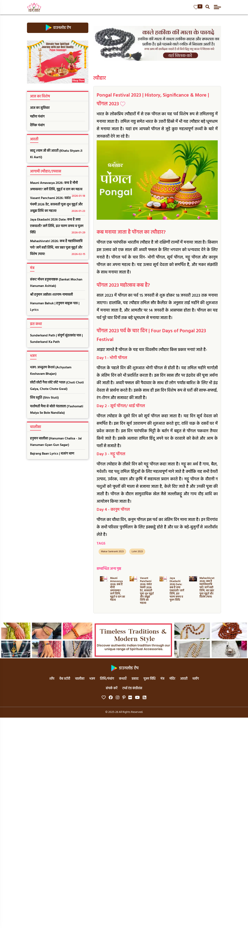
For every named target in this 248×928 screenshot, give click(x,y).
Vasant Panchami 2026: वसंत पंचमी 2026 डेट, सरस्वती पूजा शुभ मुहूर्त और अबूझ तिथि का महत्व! (57, 204)
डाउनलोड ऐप (57, 28)
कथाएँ (123, 679)
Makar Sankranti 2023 (112, 552)
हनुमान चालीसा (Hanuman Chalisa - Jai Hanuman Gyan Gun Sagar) (56, 442)
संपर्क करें (111, 688)
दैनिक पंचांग (37, 125)
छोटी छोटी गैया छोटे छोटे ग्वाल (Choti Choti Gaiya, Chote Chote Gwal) (57, 386)
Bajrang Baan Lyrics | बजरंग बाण (52, 453)
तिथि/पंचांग (107, 679)
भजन (92, 679)
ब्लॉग (195, 679)
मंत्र (162, 679)
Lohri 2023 (137, 552)
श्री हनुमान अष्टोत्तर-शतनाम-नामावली (51, 294)
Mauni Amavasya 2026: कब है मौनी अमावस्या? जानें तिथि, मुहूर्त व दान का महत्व (57, 187)
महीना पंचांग (37, 116)
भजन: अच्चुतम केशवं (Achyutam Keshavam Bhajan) (50, 371)
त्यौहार (99, 78)
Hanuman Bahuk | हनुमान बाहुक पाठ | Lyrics (54, 307)
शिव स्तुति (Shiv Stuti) (44, 397)
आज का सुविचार (40, 108)
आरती (183, 679)
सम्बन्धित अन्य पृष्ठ (109, 569)
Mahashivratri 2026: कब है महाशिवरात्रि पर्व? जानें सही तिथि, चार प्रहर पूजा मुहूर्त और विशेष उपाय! (57, 248)
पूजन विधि (149, 679)
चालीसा (79, 679)
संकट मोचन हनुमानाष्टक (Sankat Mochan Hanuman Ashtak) (56, 283)
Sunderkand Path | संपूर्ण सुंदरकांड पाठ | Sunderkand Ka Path (56, 339)
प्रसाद (135, 679)
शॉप (51, 679)
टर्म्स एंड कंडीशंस (132, 688)
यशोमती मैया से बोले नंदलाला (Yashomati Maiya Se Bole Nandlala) (56, 410)
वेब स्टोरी (64, 679)
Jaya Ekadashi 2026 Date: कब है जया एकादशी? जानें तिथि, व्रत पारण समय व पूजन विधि (57, 226)
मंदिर (172, 679)
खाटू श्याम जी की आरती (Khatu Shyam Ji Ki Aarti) (56, 154)
